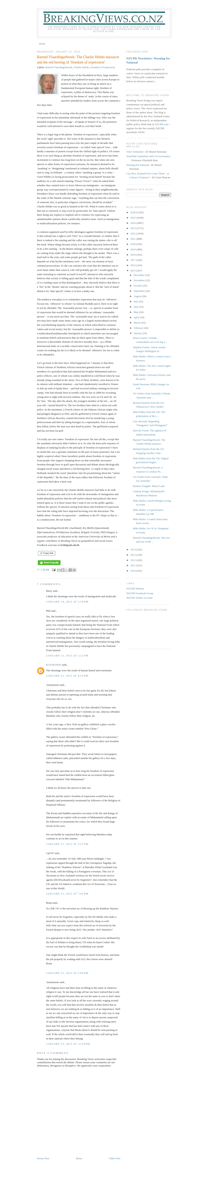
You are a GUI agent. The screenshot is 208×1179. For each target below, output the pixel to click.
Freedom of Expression (102, 67)
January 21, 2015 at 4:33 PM (67, 675)
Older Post (114, 1158)
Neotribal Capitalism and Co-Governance (148, 156)
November (139, 280)
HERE (141, 132)
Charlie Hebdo (81, 67)
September (140, 290)
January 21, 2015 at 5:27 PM (67, 843)
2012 (133, 560)
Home (42, 43)
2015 (133, 270)
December (139, 275)
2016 (133, 265)
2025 (133, 217)
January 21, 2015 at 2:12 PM (67, 655)
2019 (133, 249)
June (136, 306)
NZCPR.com (162, 124)
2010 (133, 570)
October (138, 285)
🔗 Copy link (46, 553)
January (138, 333)
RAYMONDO (53, 664)
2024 (133, 222)
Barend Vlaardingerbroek (59, 67)
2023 (133, 228)
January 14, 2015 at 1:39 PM (67, 601)
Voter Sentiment (134, 151)
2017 (133, 259)
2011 (133, 565)
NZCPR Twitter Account (139, 597)
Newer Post (43, 1158)
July (136, 301)
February (139, 327)
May (136, 312)
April (137, 317)
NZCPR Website (135, 588)
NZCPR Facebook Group (139, 593)
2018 (133, 254)
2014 (133, 549)
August (138, 296)
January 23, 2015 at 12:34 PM (68, 1043)
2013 (133, 554)
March (137, 322)
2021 (133, 238)
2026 (133, 212)
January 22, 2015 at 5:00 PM (67, 972)
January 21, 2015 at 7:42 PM (67, 893)
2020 (133, 244)
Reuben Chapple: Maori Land (148, 486)
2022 (133, 233)
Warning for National (137, 164)
